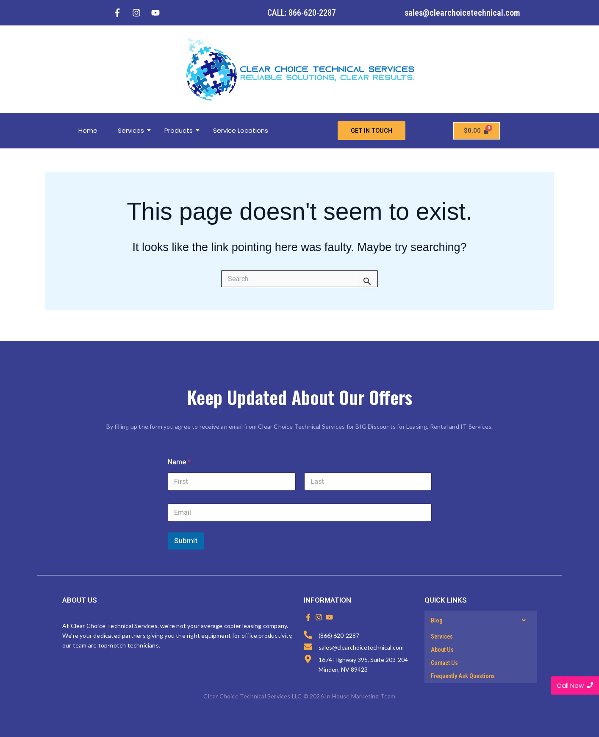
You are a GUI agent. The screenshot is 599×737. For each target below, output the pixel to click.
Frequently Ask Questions (463, 676)
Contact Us (444, 662)
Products (181, 130)
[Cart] (476, 131)
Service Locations (240, 130)
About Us (442, 649)
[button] (480, 620)
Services (134, 130)
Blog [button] (480, 620)
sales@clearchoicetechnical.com (462, 13)
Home (87, 130)
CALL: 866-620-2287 (301, 13)
